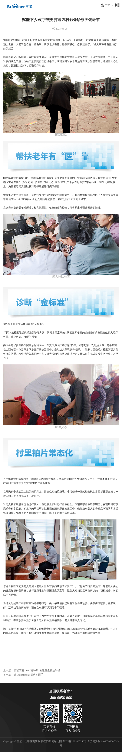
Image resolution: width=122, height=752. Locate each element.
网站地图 (57, 741)
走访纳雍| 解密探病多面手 (28, 674)
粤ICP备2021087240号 (75, 741)
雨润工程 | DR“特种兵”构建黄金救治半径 (37, 670)
